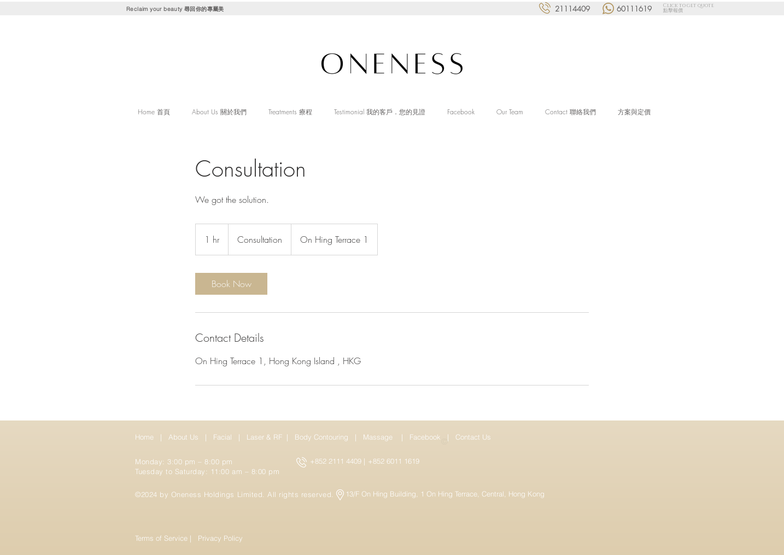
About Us (183, 437)
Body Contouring (322, 437)
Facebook (426, 437)
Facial (224, 437)
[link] (231, 284)
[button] (290, 112)
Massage (380, 437)
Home (146, 437)
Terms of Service (161, 538)
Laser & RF (264, 437)
